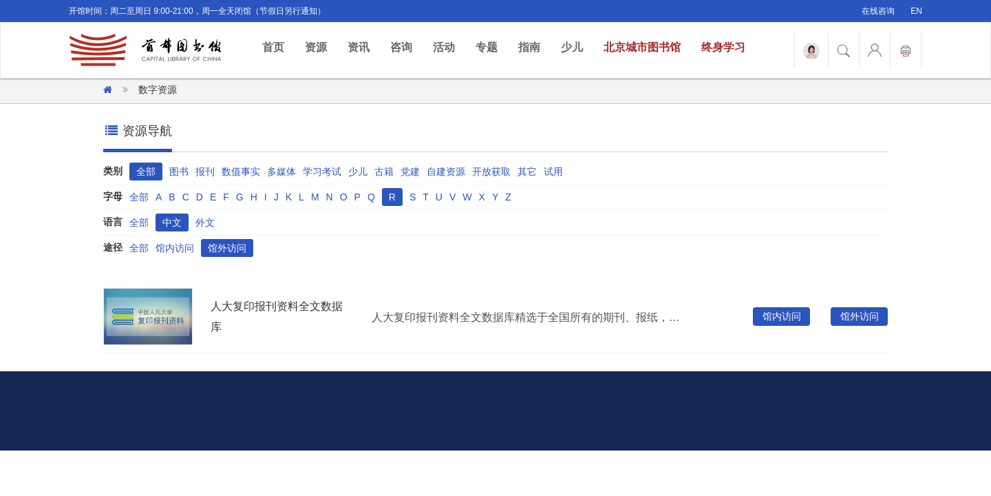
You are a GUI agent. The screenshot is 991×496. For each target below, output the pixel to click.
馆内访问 (175, 248)
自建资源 (446, 171)
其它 (527, 171)
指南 (529, 47)
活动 (444, 47)
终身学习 (723, 47)
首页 (278, 46)
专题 (487, 47)
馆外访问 (227, 248)
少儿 (572, 47)
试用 (553, 171)
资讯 (359, 47)
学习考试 (322, 171)
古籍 (384, 171)
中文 (172, 222)
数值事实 (241, 171)
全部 (146, 171)
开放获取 (491, 171)
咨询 (401, 47)
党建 (410, 171)
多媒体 (281, 171)
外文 (205, 222)
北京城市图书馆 (642, 47)
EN (916, 11)
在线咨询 (878, 11)
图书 (179, 171)
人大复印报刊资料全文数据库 (277, 316)
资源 (316, 47)
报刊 (205, 171)
